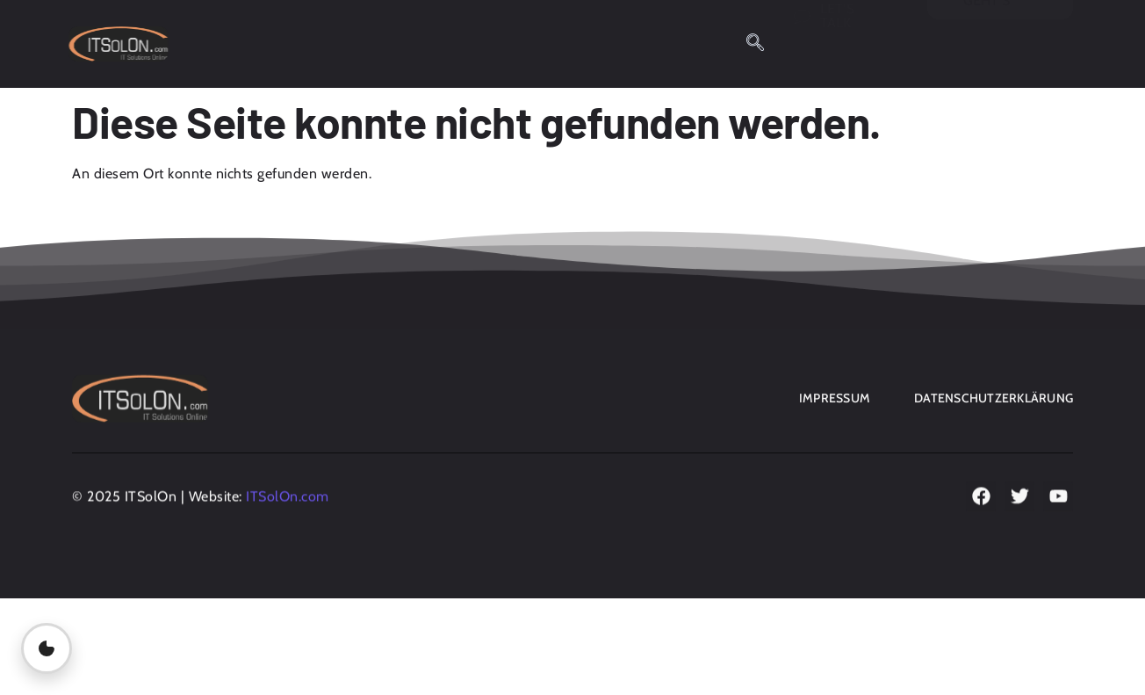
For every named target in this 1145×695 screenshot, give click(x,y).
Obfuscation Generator (427, 37)
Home (224, 37)
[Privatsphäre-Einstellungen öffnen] (46, 648)
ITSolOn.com (287, 498)
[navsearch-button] (755, 44)
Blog (295, 37)
